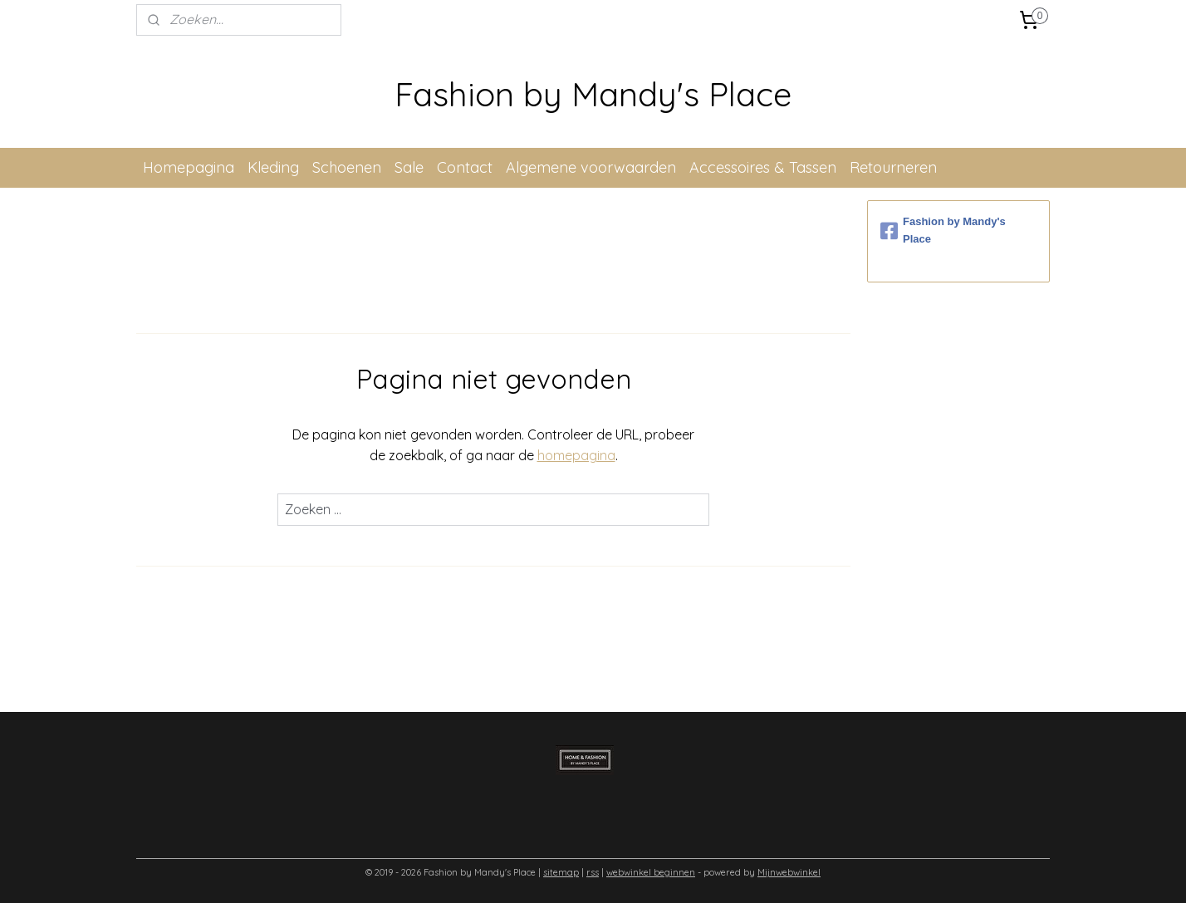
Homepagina (188, 167)
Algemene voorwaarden (591, 167)
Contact (465, 167)
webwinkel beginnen (650, 872)
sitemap (561, 872)
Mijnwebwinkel (789, 872)
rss (592, 872)
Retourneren (893, 167)
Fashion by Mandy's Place (943, 230)
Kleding (273, 167)
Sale (409, 167)
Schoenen (346, 167)
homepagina (576, 455)
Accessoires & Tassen (762, 167)
